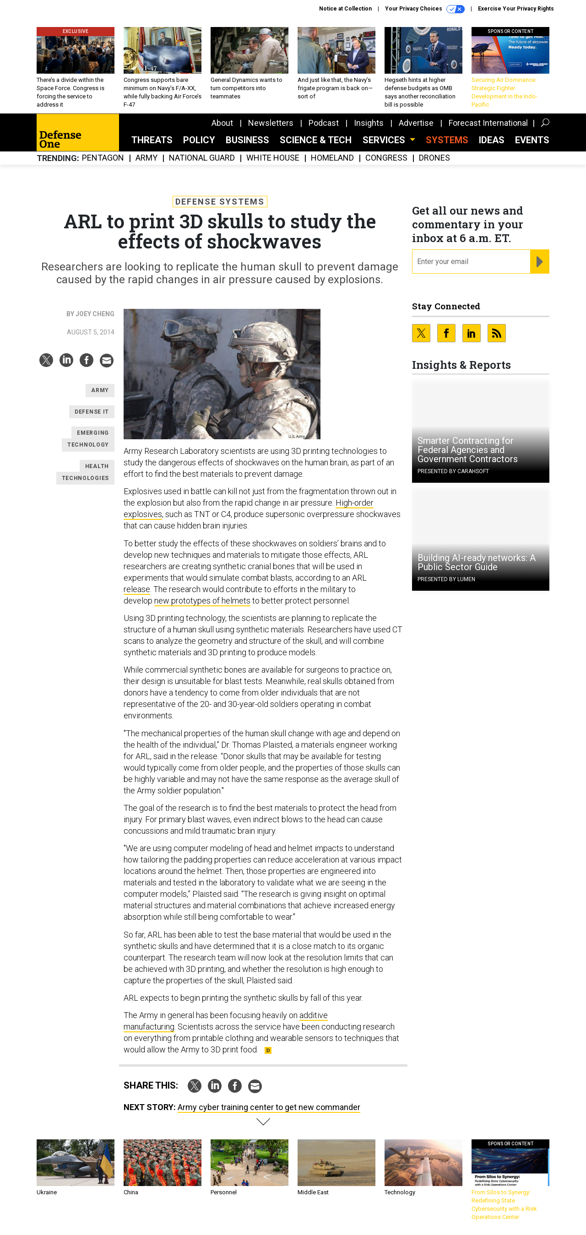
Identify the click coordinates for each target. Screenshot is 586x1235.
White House (272, 158)
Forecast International (488, 123)
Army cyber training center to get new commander (269, 1107)
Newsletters (270, 123)
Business (247, 140)
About (222, 123)
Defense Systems (220, 201)
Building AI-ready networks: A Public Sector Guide (477, 562)
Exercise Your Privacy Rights (516, 8)
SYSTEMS (447, 140)
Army (146, 158)
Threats (152, 140)
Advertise (416, 123)
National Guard (202, 158)
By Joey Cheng (90, 314)
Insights (369, 123)
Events (532, 140)
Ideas (492, 140)
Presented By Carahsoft (453, 471)
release (137, 589)
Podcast (324, 123)
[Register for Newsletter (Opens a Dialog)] (539, 262)
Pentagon (103, 158)
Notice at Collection (345, 8)
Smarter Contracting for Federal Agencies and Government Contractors (468, 449)
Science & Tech (316, 140)
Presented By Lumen (446, 579)
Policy (199, 140)
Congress (386, 158)
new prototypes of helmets (202, 600)
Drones (434, 158)
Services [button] (385, 140)
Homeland (332, 158)
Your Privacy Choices (425, 9)
